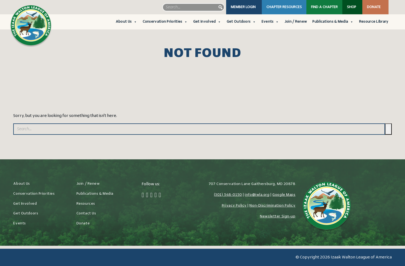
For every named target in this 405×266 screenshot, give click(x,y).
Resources (85, 204)
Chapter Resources (284, 7)
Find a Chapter (324, 7)
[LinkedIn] (155, 195)
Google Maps (283, 195)
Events (270, 21)
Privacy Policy (234, 206)
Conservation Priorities (165, 21)
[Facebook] (143, 195)
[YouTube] (160, 195)
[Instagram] (151, 195)
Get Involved (207, 21)
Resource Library (374, 22)
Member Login (243, 7)
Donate (374, 7)
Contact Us (86, 213)
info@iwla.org (257, 195)
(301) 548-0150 (228, 195)
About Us (126, 21)
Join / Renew (295, 22)
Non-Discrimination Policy (272, 206)
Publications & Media (332, 21)
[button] (220, 7)
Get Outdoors (241, 21)
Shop (351, 7)
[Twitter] (147, 195)
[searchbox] (193, 7)
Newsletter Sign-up (277, 216)
